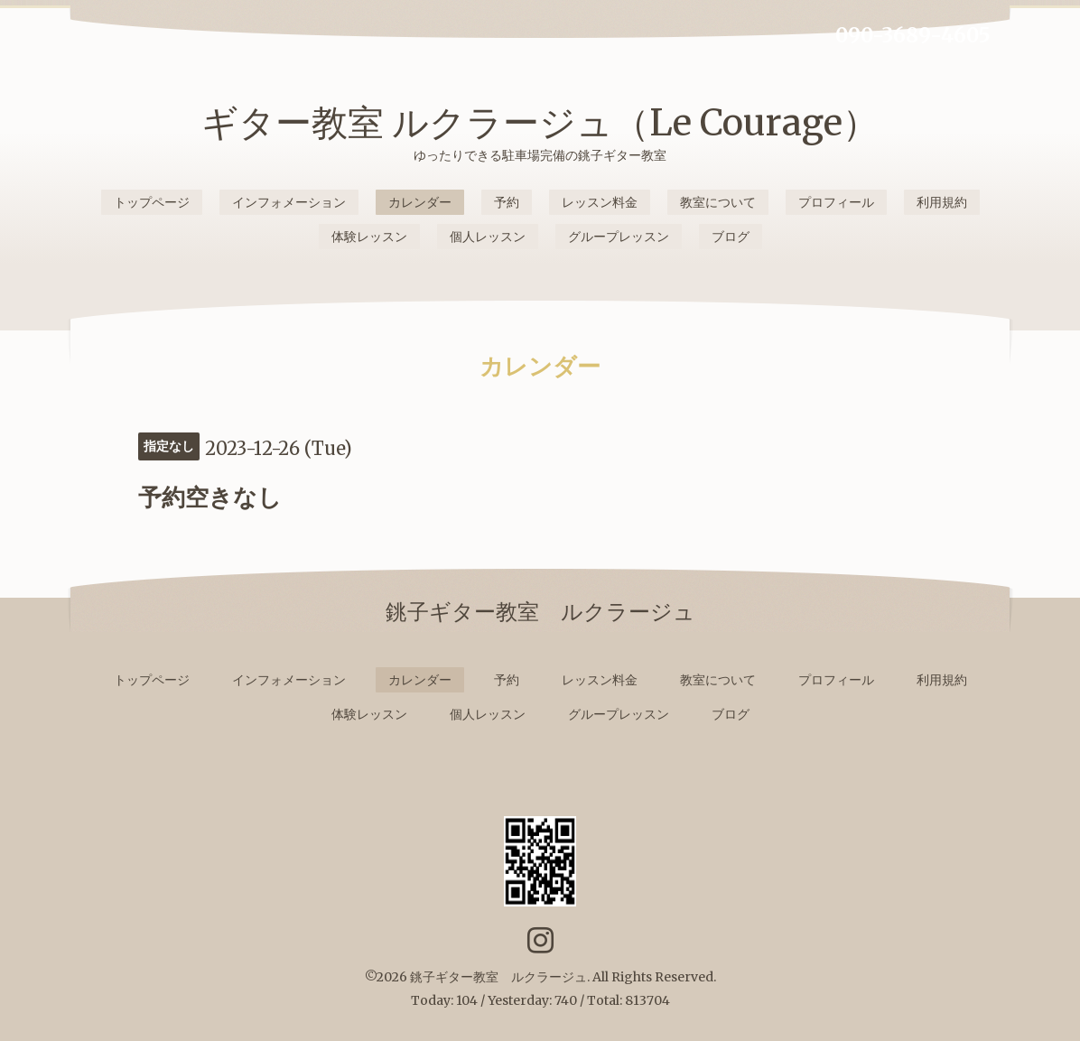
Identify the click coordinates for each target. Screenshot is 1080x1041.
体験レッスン (369, 236)
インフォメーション (289, 202)
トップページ (152, 202)
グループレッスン (618, 236)
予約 (506, 202)
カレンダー (420, 202)
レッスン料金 (600, 202)
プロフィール (836, 202)
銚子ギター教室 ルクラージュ (498, 977)
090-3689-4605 (913, 35)
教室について (718, 202)
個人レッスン (488, 236)
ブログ (730, 236)
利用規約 (942, 202)
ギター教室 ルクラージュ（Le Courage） (540, 122)
